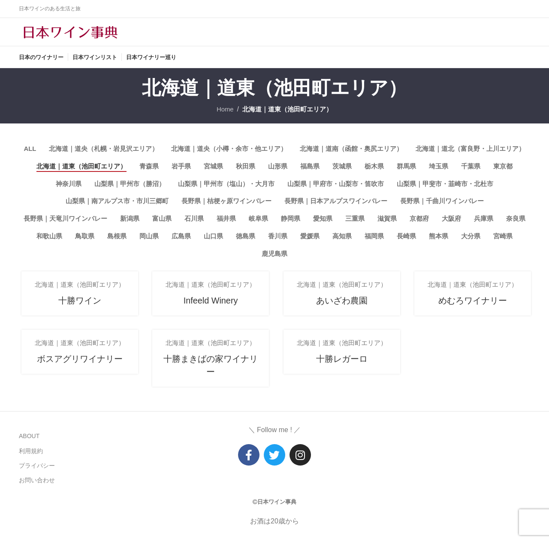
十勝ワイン (78, 312)
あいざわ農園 (340, 312)
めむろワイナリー (470, 312)
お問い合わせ (37, 486)
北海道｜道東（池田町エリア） (288, 116)
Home (222, 116)
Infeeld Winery (208, 312)
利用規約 (31, 456)
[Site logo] (70, 35)
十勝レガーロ (340, 370)
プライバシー (37, 471)
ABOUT (29, 442)
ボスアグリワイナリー (78, 370)
